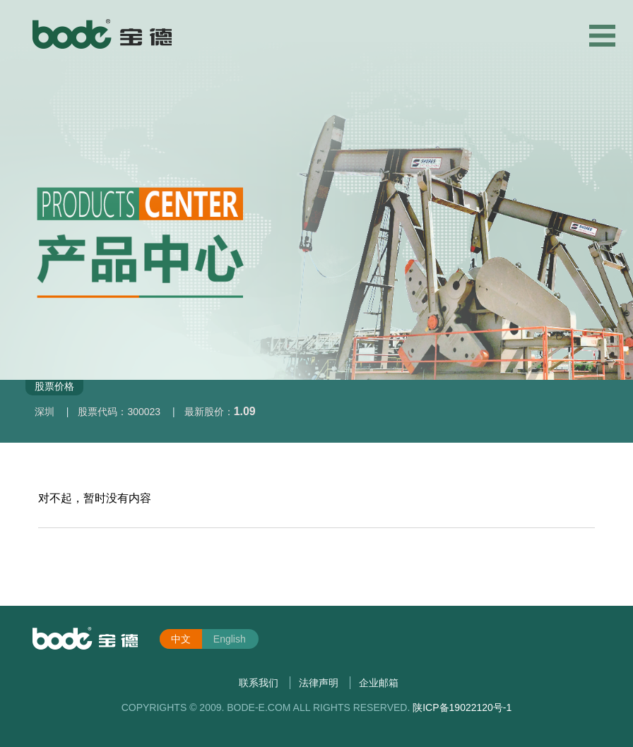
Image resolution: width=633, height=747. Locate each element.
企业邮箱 (378, 682)
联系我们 (258, 682)
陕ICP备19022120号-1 (462, 707)
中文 (181, 639)
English (229, 639)
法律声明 (318, 682)
